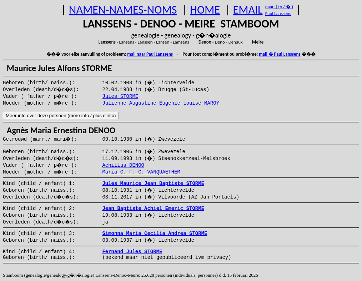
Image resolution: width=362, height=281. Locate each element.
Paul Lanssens (278, 13)
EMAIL (248, 10)
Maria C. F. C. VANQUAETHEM (141, 172)
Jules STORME (120, 96)
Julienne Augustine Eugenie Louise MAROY (160, 103)
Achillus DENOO (123, 165)
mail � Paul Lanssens (279, 54)
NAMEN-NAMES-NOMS (123, 10)
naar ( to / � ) (279, 6)
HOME (205, 10)
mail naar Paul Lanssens (150, 54)
